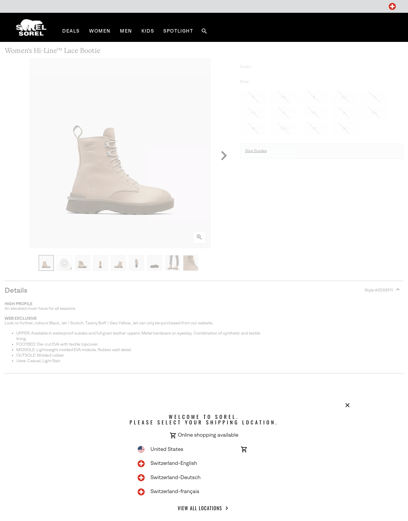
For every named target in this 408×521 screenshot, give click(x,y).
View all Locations (204, 508)
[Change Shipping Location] (392, 6)
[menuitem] (71, 31)
